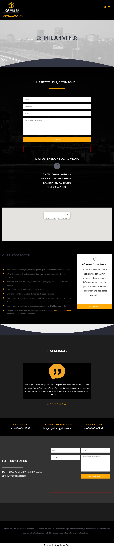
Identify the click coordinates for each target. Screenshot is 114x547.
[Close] (67, 214)
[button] (57, 222)
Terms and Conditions (51, 545)
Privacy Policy (65, 545)
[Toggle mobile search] (105, 7)
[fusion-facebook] (57, 166)
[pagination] (48, 404)
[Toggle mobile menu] (109, 7)
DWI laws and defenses (62, 310)
